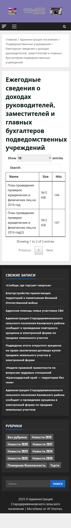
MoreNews (34, 523)
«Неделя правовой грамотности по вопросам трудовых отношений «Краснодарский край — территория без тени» (34, 384)
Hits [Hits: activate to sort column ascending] (59, 176)
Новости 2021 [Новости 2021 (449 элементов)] (42, 458)
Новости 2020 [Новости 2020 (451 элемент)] (18, 458)
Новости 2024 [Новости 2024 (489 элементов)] (42, 465)
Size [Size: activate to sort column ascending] (45, 176)
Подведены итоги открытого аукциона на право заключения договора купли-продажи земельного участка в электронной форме (35, 362)
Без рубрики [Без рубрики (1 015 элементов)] (17, 451)
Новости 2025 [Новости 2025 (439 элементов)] (18, 472)
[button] (4, 26)
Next (49, 250)
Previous (25, 250)
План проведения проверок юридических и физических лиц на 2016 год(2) (22, 222)
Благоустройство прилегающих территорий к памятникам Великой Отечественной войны (34, 298)
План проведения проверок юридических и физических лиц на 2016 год (22, 195)
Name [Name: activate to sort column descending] (13, 176)
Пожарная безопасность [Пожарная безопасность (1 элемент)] (27, 479)
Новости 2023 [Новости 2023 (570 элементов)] (18, 465)
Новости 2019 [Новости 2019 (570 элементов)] (41, 451)
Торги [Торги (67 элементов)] (54, 479)
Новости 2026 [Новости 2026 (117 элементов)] (42, 472)
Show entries (35, 158)
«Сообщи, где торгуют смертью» (30, 285)
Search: (35, 167)
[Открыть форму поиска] (64, 26)
